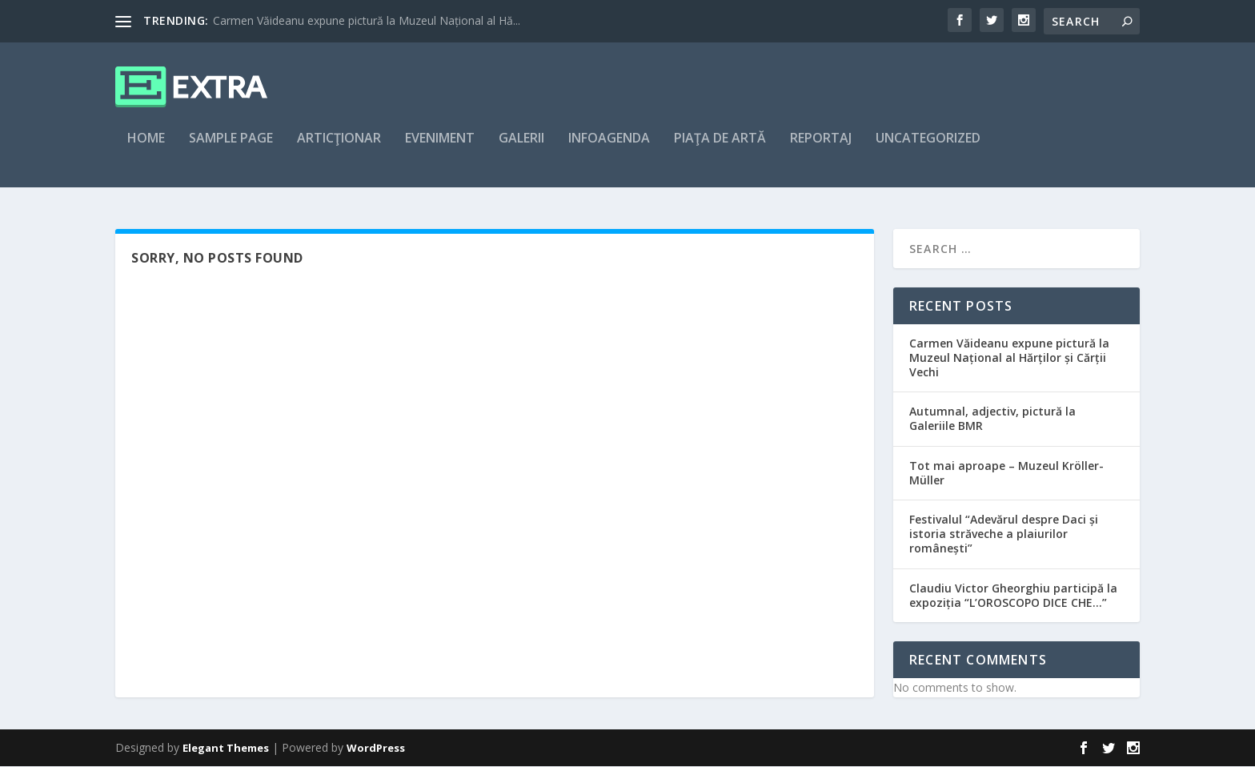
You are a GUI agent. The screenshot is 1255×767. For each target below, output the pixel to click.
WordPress (376, 748)
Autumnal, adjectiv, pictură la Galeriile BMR (992, 420)
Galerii (521, 149)
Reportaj (821, 149)
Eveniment (440, 149)
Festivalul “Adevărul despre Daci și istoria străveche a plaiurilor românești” (1003, 534)
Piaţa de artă (720, 149)
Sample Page (231, 149)
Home (146, 149)
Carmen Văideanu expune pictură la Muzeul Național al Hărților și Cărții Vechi (1009, 358)
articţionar (339, 149)
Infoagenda (609, 149)
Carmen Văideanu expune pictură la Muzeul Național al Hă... (366, 20)
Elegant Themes (225, 748)
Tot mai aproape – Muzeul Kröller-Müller (1006, 473)
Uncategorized (928, 149)
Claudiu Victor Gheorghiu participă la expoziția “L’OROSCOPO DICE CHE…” (1013, 596)
